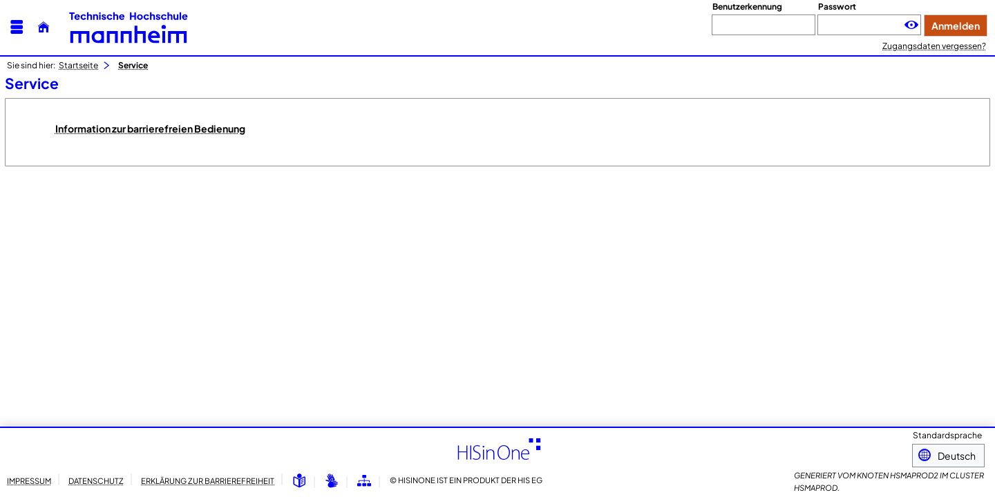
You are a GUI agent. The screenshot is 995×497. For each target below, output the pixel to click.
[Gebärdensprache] (332, 481)
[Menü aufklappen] (16, 27)
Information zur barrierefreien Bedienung (150, 128)
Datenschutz (96, 480)
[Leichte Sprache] (299, 481)
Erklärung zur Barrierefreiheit (207, 480)
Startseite (78, 65)
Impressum (29, 480)
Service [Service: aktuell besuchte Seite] (133, 65)
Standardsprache (947, 436)
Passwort (837, 6)
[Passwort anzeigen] (911, 25)
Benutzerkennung (747, 6)
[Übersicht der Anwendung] (364, 481)
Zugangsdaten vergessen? (934, 46)
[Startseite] (43, 27)
